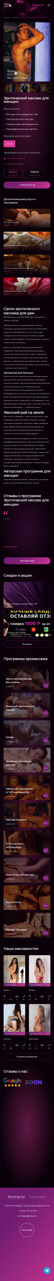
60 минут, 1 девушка (14, 158)
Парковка (37, 1197)
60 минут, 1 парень (14, 164)
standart (9, 144)
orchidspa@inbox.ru (27, 1216)
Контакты (16, 1197)
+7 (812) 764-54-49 (27, 1211)
